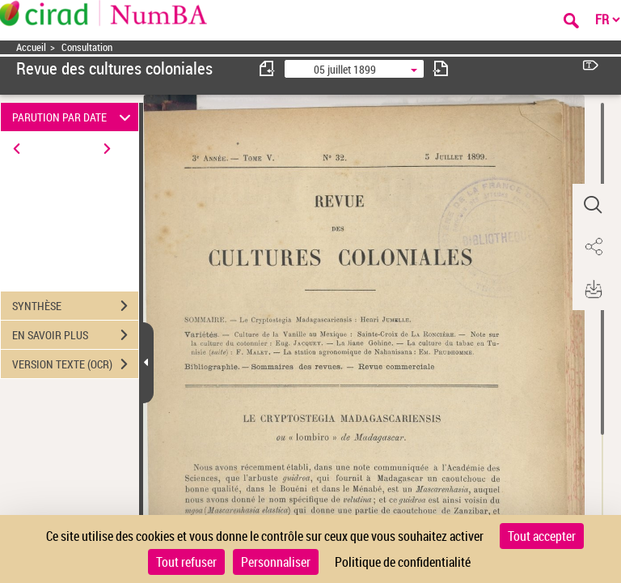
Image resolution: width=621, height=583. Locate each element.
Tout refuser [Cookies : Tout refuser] (186, 562)
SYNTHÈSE (75, 306)
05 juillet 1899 (345, 69)
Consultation (86, 47)
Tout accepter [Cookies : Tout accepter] (542, 536)
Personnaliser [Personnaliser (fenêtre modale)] (275, 562)
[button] (592, 205)
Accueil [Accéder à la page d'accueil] (31, 47)
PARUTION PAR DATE (74, 117)
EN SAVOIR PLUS (75, 335)
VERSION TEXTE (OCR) (75, 364)
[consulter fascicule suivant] (440, 68)
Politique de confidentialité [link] (403, 562)
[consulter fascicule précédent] (267, 68)
